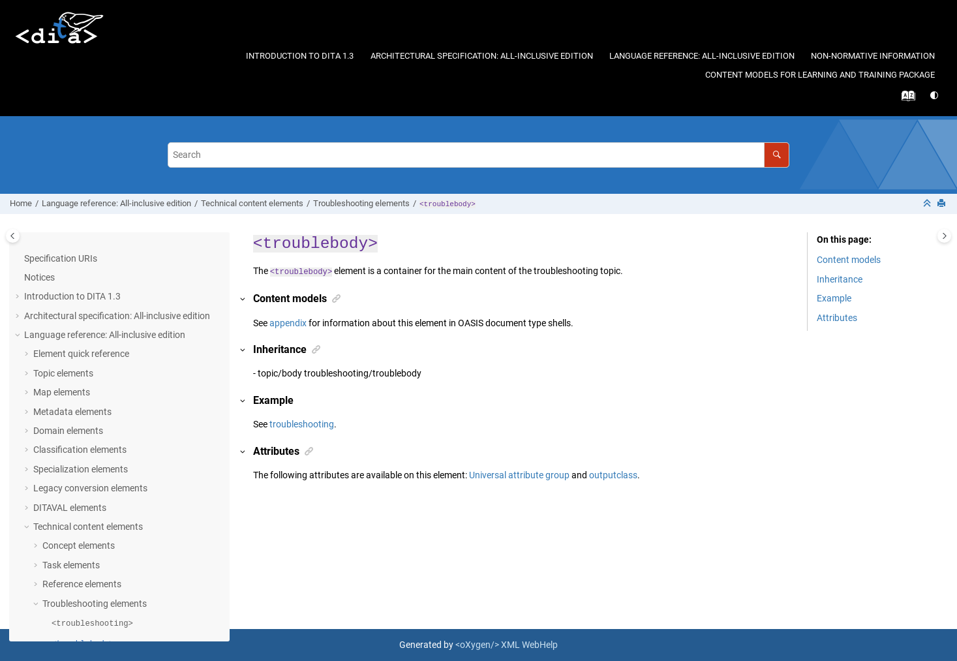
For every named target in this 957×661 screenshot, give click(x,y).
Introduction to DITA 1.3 (300, 56)
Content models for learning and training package (820, 75)
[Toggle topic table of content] (944, 236)
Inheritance (839, 279)
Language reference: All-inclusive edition (702, 56)
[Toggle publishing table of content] (13, 236)
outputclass (613, 475)
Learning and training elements (96, 528)
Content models (849, 259)
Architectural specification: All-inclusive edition (482, 56)
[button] (37, 250)
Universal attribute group (519, 475)
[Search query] (479, 155)
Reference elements (81, 288)
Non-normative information (873, 56)
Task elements (71, 269)
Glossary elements (79, 470)
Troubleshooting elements (361, 203)
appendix (288, 323)
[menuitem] (300, 56)
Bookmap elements (81, 489)
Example (834, 298)
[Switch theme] (935, 95)
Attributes (53, 547)
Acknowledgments (61, 585)
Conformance (52, 566)
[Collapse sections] (928, 203)
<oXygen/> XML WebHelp (506, 644)
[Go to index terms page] (905, 99)
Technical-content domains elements (116, 508)
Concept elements (78, 250)
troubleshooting (301, 424)
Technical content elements (252, 203)
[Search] (776, 155)
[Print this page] (942, 203)
